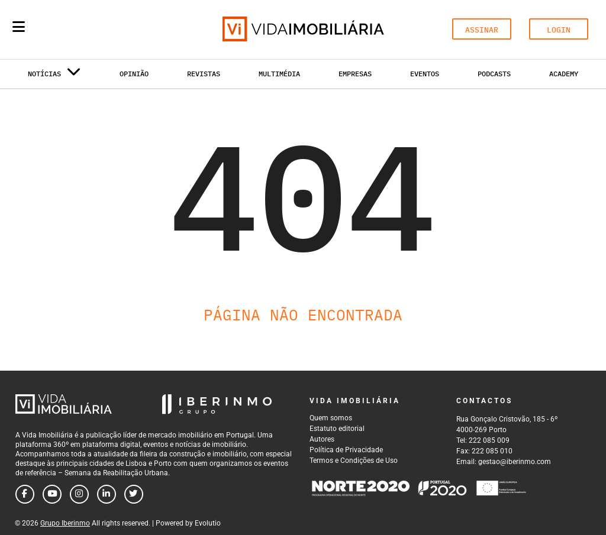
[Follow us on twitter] (133, 494)
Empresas (355, 73)
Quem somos (331, 418)
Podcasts (494, 73)
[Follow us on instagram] (79, 494)
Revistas (203, 73)
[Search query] (87, 29)
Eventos (424, 73)
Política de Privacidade (346, 450)
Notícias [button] (54, 76)
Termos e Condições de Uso (354, 460)
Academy (563, 73)
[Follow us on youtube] (52, 494)
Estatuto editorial (337, 428)
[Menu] (18, 26)
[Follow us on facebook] (24, 494)
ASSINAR (481, 30)
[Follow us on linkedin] (106, 494)
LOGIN (558, 30)
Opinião (134, 73)
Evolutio (208, 523)
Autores (322, 439)
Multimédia (279, 73)
